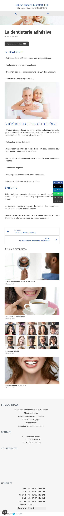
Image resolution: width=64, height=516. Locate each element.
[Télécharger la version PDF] (17, 44)
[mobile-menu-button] (48, 13)
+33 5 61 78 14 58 (33, 442)
